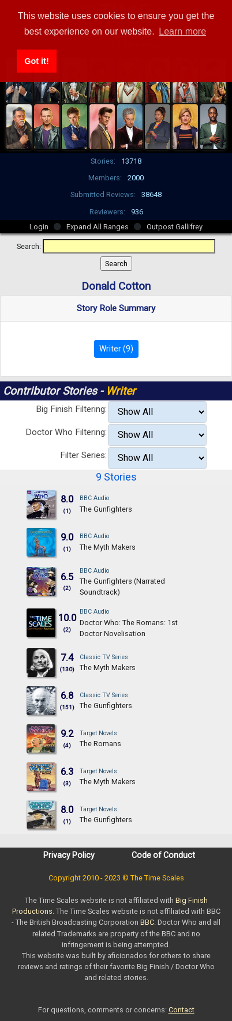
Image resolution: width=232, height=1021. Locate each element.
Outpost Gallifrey (175, 226)
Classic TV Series (104, 657)
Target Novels (98, 733)
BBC (147, 922)
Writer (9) (116, 348)
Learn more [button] (182, 31)
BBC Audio (94, 498)
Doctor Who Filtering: (66, 432)
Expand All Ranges (97, 226)
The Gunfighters (106, 509)
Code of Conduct (163, 855)
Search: (29, 246)
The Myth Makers (108, 547)
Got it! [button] (36, 61)
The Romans (100, 743)
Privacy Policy (69, 855)
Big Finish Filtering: (71, 409)
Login (38, 226)
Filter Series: (83, 455)
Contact (181, 1009)
